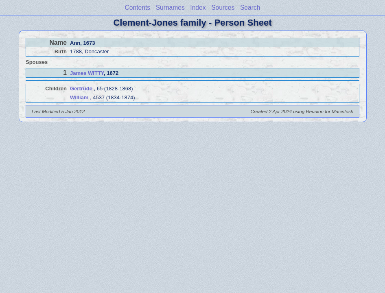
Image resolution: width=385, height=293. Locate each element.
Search (250, 7)
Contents (137, 7)
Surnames (170, 7)
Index (198, 7)
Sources (222, 7)
